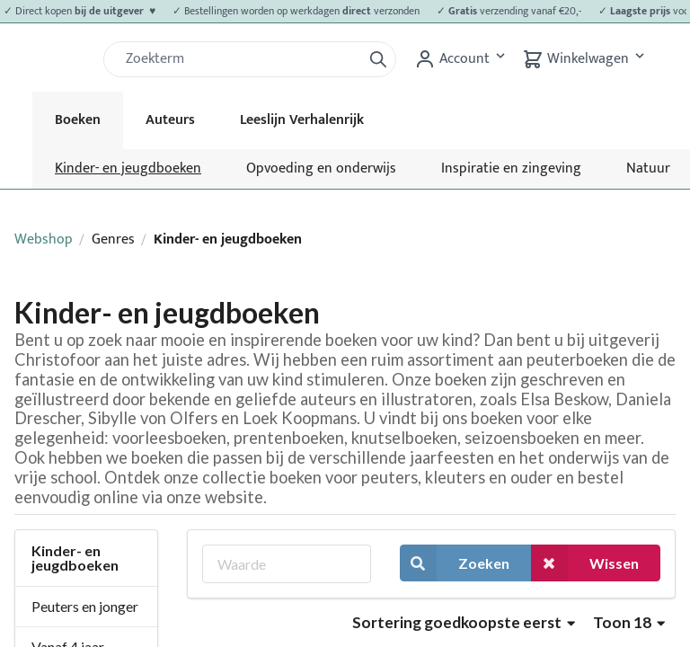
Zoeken (454, 563)
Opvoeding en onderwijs (321, 168)
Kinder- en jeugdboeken (128, 168)
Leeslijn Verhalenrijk (302, 120)
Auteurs (170, 120)
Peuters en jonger (84, 606)
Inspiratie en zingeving (511, 168)
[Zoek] (240, 59)
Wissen (585, 563)
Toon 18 (629, 622)
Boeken (78, 120)
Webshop (43, 239)
